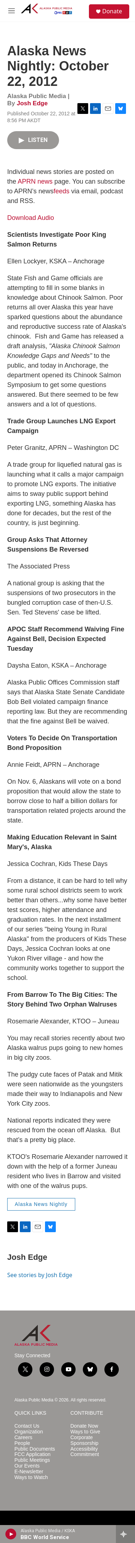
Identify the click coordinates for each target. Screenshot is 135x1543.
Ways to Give (85, 1431)
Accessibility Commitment (85, 1451)
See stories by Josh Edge (39, 1275)
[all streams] (125, 1534)
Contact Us (26, 1426)
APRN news (35, 181)
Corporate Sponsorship (85, 1440)
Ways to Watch (31, 1477)
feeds (61, 191)
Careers (23, 1437)
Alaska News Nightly (41, 1204)
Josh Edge (32, 103)
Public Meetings (32, 1460)
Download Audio (30, 217)
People (22, 1443)
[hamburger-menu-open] (11, 11)
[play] (10, 1534)
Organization (28, 1431)
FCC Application (32, 1454)
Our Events (27, 1466)
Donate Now (84, 1426)
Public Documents (34, 1449)
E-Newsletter (28, 1471)
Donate (112, 11)
